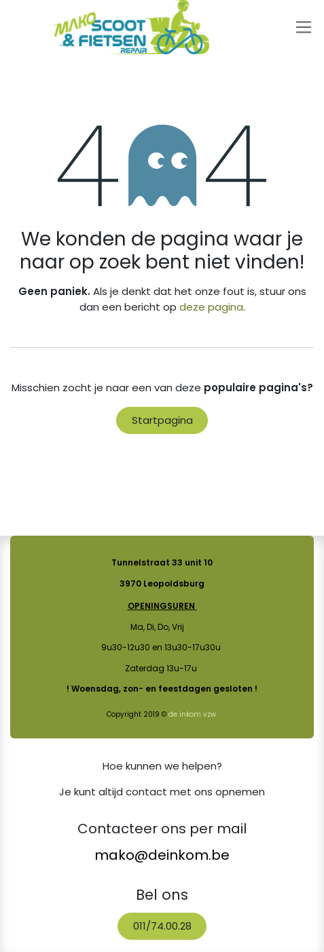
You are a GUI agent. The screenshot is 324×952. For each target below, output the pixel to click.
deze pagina (211, 307)
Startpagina (162, 420)
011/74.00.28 (162, 926)
